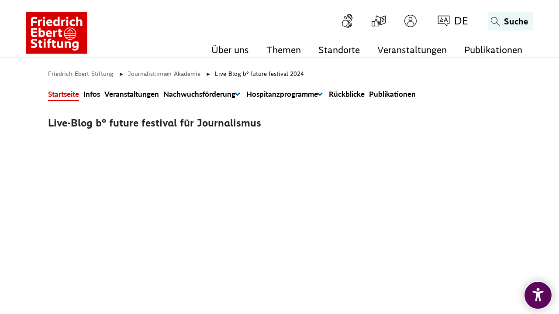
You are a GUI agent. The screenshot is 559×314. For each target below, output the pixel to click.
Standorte (339, 50)
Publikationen (493, 50)
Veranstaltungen (412, 50)
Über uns (230, 50)
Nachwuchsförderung (199, 94)
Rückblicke (347, 94)
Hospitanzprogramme (282, 94)
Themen (283, 50)
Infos (91, 94)
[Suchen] (510, 21)
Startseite (63, 94)
